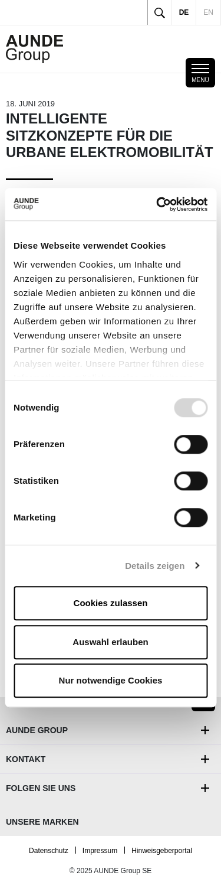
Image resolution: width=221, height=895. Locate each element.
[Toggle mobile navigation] (200, 72)
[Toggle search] (159, 12)
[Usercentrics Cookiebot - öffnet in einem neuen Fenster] (157, 204)
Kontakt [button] (25, 759)
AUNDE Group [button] (37, 730)
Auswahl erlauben (110, 642)
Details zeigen (154, 566)
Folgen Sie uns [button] (40, 788)
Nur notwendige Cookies (111, 680)
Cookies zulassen (111, 603)
